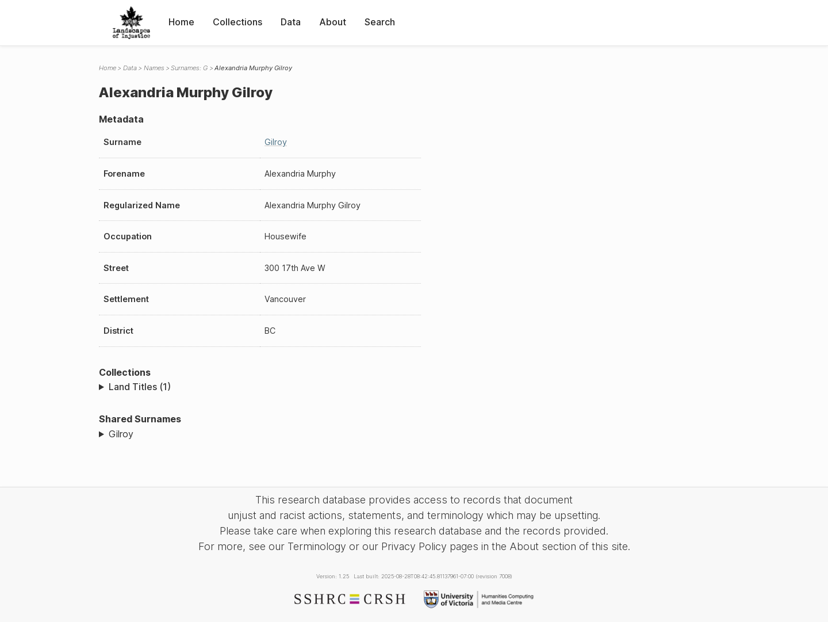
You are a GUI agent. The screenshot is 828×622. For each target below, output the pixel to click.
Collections (237, 22)
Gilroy (275, 142)
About (332, 22)
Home (181, 22)
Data (291, 22)
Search (380, 22)
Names (154, 68)
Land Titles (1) (140, 386)
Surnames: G (189, 68)
